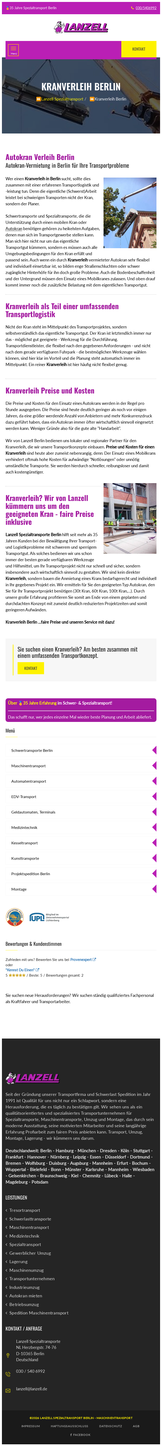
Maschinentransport (28, 765)
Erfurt (122, 1163)
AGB (136, 1426)
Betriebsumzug (24, 1304)
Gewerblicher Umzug (30, 1253)
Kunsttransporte (25, 858)
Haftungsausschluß (69, 1426)
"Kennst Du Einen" (22, 969)
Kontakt (137, 49)
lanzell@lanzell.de (31, 1388)
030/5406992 (146, 8)
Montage (18, 889)
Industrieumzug (24, 1287)
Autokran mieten (25, 1295)
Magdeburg (16, 1181)
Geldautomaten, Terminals (33, 812)
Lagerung (18, 1261)
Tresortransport (24, 1210)
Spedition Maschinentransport (38, 1313)
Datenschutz (110, 1426)
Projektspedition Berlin (30, 873)
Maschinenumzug (26, 1270)
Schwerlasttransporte (30, 1219)
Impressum (30, 1426)
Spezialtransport (25, 1244)
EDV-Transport (23, 796)
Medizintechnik (24, 827)
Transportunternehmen (32, 1278)
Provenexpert (83, 959)
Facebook (80, 1434)
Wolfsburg (35, 1163)
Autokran (14, 228)
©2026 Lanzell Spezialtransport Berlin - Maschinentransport (81, 1417)
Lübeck (111, 1175)
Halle (127, 1175)
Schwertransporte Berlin (32, 750)
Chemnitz (91, 1175)
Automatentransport (28, 781)
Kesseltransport (24, 842)
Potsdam (40, 1181)
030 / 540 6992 (30, 1370)
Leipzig (79, 1156)
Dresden (108, 1150)
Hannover (36, 1156)
